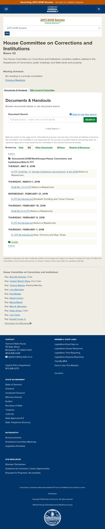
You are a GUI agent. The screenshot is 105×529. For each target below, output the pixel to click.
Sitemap (9, 464)
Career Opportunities (39, 468)
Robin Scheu (16, 310)
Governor (9, 388)
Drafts (13, 242)
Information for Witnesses (18, 323)
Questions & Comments (16, 468)
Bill (29, 147)
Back (11, 154)
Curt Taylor (15, 315)
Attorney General (13, 397)
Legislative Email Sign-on (66, 344)
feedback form (67, 487)
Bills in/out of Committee (42, 90)
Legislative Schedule (15, 446)
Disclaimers (20, 464)
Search (90, 119)
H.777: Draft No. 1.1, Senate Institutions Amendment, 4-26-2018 (44, 171)
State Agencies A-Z (14, 418)
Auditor (8, 401)
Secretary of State (13, 405)
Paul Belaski (15, 294)
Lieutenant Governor (15, 393)
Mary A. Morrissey (18, 306)
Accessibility (35, 472)
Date (21, 147)
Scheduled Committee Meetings (20, 441)
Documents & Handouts (15, 90)
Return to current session (69, 2)
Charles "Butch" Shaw (20, 281)
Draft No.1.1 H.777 (20, 211)
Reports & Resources (79, 147)
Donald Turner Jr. (18, 319)
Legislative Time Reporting (67, 352)
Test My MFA (61, 361)
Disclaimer (59, 373)
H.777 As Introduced (22, 199)
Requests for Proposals (16, 472)
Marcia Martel (16, 302)
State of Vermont (13, 384)
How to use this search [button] (83, 114)
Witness (61, 147)
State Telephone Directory (17, 422)
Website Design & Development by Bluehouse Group (52, 505)
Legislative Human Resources (69, 348)
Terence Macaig (17, 285)
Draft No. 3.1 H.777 (21, 187)
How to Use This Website (66, 365)
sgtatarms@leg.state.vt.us (18, 356)
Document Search (52, 114)
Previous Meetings (15, 80)
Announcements (13, 437)
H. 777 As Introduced (22, 234)
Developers (52, 494)
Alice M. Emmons (18, 277)
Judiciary (9, 414)
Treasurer (9, 409)
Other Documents (44, 147)
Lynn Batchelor (17, 289)
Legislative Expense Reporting (69, 357)
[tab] (16, 90)
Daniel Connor (16, 298)
